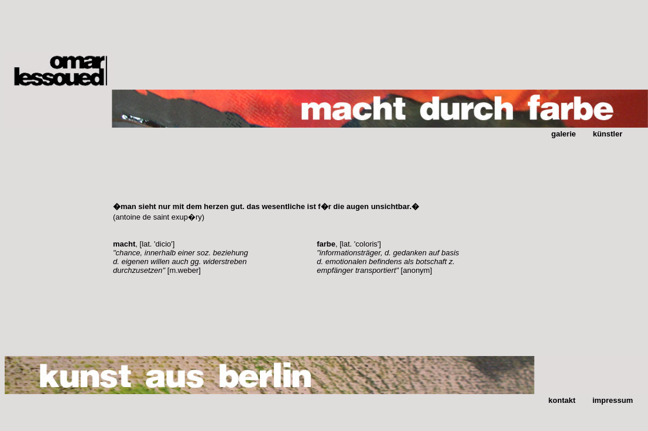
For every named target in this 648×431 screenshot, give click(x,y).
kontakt (561, 400)
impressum (612, 400)
